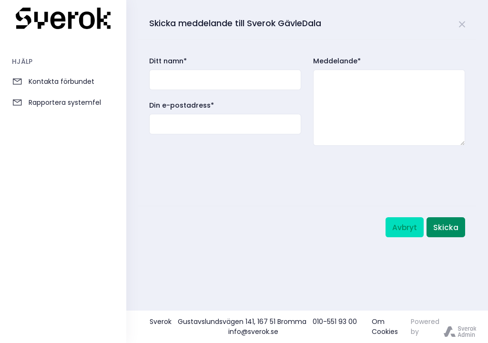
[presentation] (221, 165)
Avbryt (404, 227)
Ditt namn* (168, 61)
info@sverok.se (253, 331)
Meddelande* (337, 61)
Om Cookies (385, 326)
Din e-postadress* (181, 105)
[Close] (462, 23)
